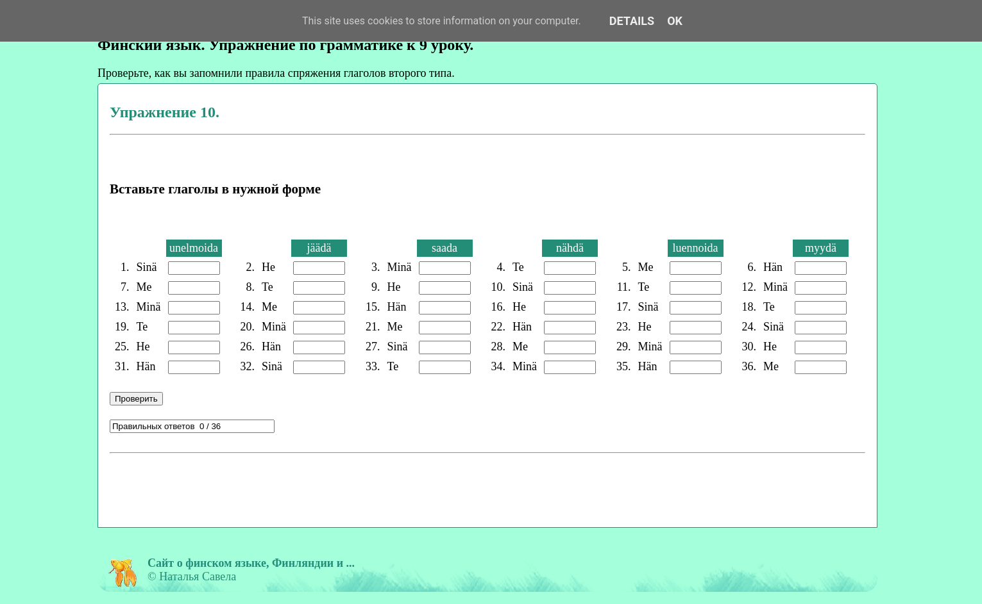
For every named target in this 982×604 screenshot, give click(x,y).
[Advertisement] (346, 488)
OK (674, 21)
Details (631, 21)
